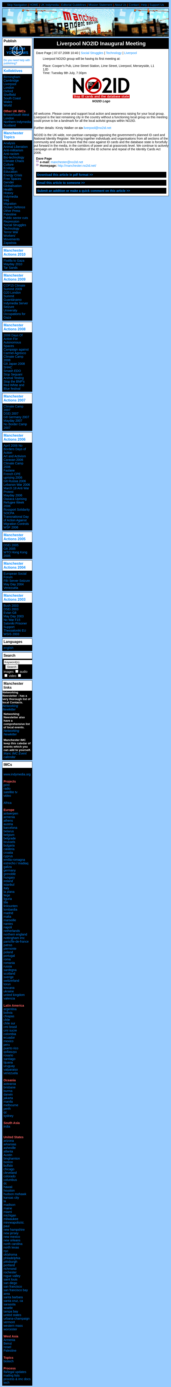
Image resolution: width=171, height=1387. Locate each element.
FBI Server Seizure (17, 580)
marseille (10, 920)
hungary (9, 877)
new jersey (11, 1233)
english (8, 648)
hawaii (8, 1187)
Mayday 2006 (13, 495)
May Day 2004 (14, 584)
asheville (10, 1148)
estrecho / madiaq (16, 863)
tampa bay (11, 1311)
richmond (10, 1269)
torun (7, 984)
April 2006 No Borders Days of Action (15, 449)
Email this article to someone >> (61, 183)
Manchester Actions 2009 (15, 277)
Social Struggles (92, 53)
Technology (114, 53)
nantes (8, 923)
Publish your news (17, 51)
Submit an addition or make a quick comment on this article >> (83, 191)
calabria (9, 849)
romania (9, 963)
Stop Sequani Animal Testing (14, 376)
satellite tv (10, 792)
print (7, 785)
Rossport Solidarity (17, 509)
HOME (34, 4)
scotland (9, 973)
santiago (9, 1059)
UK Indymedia (50, 4)
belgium (9, 835)
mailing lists (12, 1375)
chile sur (9, 1023)
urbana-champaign (17, 1318)
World (8, 105)
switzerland (11, 980)
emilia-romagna (14, 859)
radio (7, 788)
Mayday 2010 (13, 264)
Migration (10, 203)
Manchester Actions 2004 (15, 565)
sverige (9, 977)
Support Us (156, 4)
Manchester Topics (13, 135)
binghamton (12, 1158)
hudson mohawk (15, 1194)
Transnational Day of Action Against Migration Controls (16, 520)
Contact (134, 4)
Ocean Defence (14, 207)
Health (8, 189)
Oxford (8, 91)
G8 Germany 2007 (16, 417)
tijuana (8, 1062)
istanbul (9, 884)
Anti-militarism (13, 150)
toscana (9, 988)
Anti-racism (11, 154)
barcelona (10, 827)
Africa (8, 803)
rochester (10, 1272)
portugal (9, 955)
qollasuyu (10, 1052)
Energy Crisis (13, 175)
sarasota (10, 1304)
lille (6, 902)
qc (5, 1112)
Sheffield (10, 94)
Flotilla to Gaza (14, 260)
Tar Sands (11, 267)
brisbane (10, 1087)
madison (9, 1204)
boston (8, 1162)
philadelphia (12, 1258)
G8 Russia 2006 (15, 481)
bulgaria (9, 845)
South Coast (12, 98)
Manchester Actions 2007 (15, 398)
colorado (10, 1176)
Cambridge (11, 80)
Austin (8, 1155)
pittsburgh (10, 1261)
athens (8, 820)
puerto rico (11, 1048)
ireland (8, 881)
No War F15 (12, 620)
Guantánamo (13, 299)
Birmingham (12, 77)
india (7, 1126)
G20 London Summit (12, 294)
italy (6, 888)
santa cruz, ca (13, 1301)
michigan (10, 1215)
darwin (8, 1094)
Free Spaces (12, 179)
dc (5, 1183)
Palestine (10, 214)
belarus (9, 831)
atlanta (8, 1151)
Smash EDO (12, 371)
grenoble (10, 874)
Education (10, 171)
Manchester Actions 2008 (15, 327)
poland (8, 952)
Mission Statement (100, 4)
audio (23, 671)
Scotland (10, 125)
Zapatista (10, 243)
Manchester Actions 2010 (15, 252)
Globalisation (13, 186)
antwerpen (11, 813)
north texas (11, 1247)
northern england (15, 934)
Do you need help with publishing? (17, 62)
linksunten (11, 906)
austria (8, 824)
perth (7, 1108)
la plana (9, 891)
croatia (8, 852)
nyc (6, 1251)
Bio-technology (14, 157)
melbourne (11, 1105)
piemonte (10, 948)
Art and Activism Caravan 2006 (15, 458)
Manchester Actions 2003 (15, 597)
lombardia (10, 909)
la (5, 1201)
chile (7, 1020)
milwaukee (11, 1219)
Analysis (9, 143)
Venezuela (11, 588)
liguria (8, 899)
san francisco (13, 1286)
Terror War (11, 232)
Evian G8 (10, 612)
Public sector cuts (16, 218)
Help (144, 4)
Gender (9, 182)
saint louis (10, 1279)
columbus (10, 1180)
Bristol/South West (16, 114)
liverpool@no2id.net (97, 128)
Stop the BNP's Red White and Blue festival (14, 385)
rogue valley (12, 1276)
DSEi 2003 (11, 609)
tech (6, 1382)
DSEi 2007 (11, 413)
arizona (9, 1140)
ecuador (9, 1037)
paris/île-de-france (16, 941)
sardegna (10, 970)
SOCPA (9, 513)
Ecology (9, 168)
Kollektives (13, 71)
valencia (9, 998)
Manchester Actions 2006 (15, 437)
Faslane (9, 470)
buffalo (8, 1165)
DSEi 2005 (11, 545)
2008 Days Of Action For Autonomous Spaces (13, 340)
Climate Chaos (14, 161)
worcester (10, 1329)
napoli (8, 927)
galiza (8, 867)
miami (8, 1212)
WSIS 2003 (11, 634)
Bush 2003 (11, 605)
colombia (10, 1034)
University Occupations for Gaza (14, 314)
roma (7, 959)
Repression (11, 221)
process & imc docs (17, 1379)
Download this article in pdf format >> (65, 175)
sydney (8, 1116)
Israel (7, 1347)
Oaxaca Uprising (15, 499)
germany (10, 870)
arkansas (10, 1144)
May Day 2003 (14, 616)
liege (7, 895)
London (9, 87)
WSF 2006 (11, 527)
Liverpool (130, 53)
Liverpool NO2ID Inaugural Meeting (101, 43)
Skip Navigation (17, 4)
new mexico (12, 1236)
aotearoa (10, 1084)
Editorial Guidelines (73, 4)
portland (9, 1265)
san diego (10, 1283)
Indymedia (11, 196)
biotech (9, 1361)
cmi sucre (10, 1030)
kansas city (11, 1197)
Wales (8, 102)
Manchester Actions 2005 (15, 537)
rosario (8, 1055)
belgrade (10, 838)
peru (7, 1044)
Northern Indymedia (17, 122)
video (12, 676)
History (8, 193)
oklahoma (10, 1254)
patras (8, 945)
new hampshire (14, 1229)
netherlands (12, 931)
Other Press (12, 211)
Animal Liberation (16, 147)
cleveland (10, 1172)
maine (8, 1208)
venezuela (11, 1073)
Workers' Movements (12, 237)
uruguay (9, 1066)
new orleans (12, 1240)
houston (9, 1190)
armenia (9, 817)
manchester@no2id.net (67, 162)
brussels (9, 842)
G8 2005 (10, 548)
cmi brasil (10, 1027)
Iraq (6, 200)
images (9, 671)
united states (12, 1315)
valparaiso (11, 1069)
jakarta (8, 1098)
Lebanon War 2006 (17, 484)
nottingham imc (14, 938)
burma (8, 1091)
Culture (9, 164)
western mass (13, 1325)
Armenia (9, 1340)
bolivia (8, 1012)
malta (7, 916)
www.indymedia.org (17, 774)
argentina (10, 1009)
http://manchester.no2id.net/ (77, 165)
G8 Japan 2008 (14, 363)
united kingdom (14, 995)
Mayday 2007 (13, 420)
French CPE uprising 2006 (13, 475)
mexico (8, 1041)
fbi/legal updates (15, 1372)
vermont (9, 1322)
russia (8, 966)
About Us (120, 4)
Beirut (8, 1343)
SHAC (8, 367)
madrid (8, 913)
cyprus (8, 856)
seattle (8, 1308)
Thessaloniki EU (15, 630)
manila (8, 1101)
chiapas (9, 1016)
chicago (9, 1169)
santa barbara (13, 1297)
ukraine (9, 991)
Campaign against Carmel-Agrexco (16, 351)
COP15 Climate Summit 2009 (14, 287)
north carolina (13, 1244)
